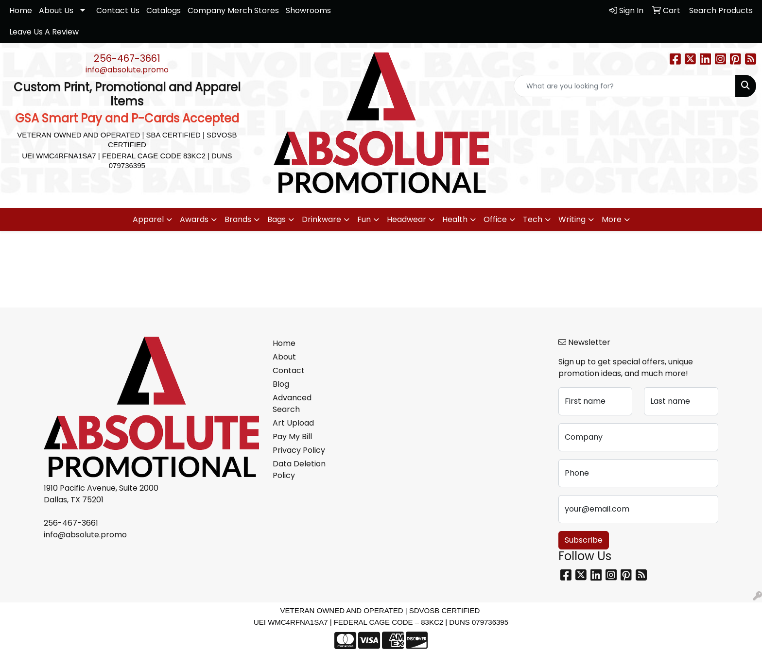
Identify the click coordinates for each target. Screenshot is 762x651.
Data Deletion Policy (299, 469)
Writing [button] (572, 219)
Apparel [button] (148, 219)
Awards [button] (194, 219)
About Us (56, 10)
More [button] (612, 219)
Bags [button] (276, 219)
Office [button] (495, 219)
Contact (289, 370)
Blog (281, 384)
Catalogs (163, 10)
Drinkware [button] (321, 219)
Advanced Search (292, 403)
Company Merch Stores (233, 10)
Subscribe (584, 540)
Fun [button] (364, 219)
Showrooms (308, 10)
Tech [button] (532, 219)
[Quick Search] (625, 86)
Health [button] (455, 219)
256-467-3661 (127, 58)
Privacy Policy (299, 450)
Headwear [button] (406, 219)
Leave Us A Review (44, 31)
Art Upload (293, 422)
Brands (238, 219)
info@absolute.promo (127, 69)
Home (20, 10)
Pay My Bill (292, 436)
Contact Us (117, 10)
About (284, 356)
